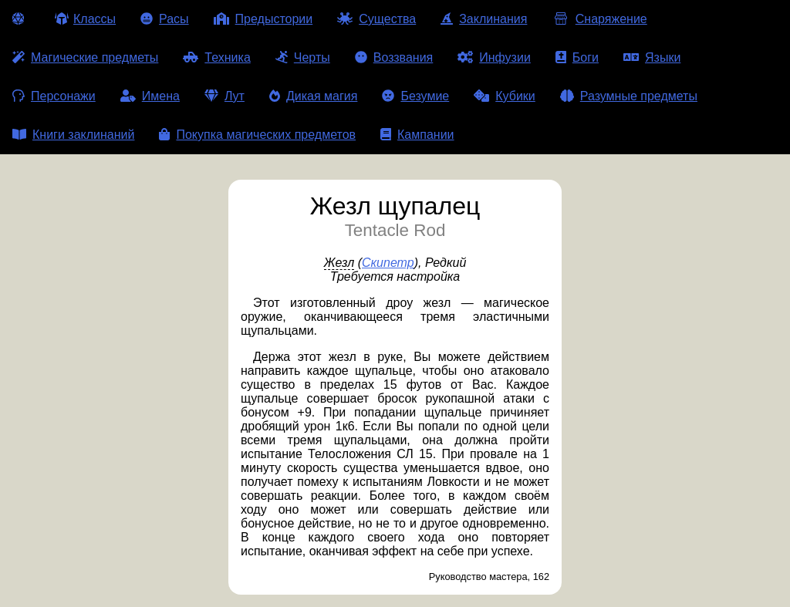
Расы (164, 18)
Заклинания (484, 18)
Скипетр (388, 262)
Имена (150, 96)
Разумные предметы (628, 96)
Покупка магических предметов (257, 134)
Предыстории (263, 18)
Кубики (504, 96)
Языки (651, 57)
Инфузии (494, 57)
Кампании (417, 134)
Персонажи (54, 96)
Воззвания (394, 57)
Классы (85, 18)
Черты (302, 57)
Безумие (415, 96)
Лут (224, 96)
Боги (577, 57)
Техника (216, 57)
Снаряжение (599, 18)
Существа (376, 18)
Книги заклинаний (73, 134)
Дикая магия (313, 96)
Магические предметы (85, 57)
